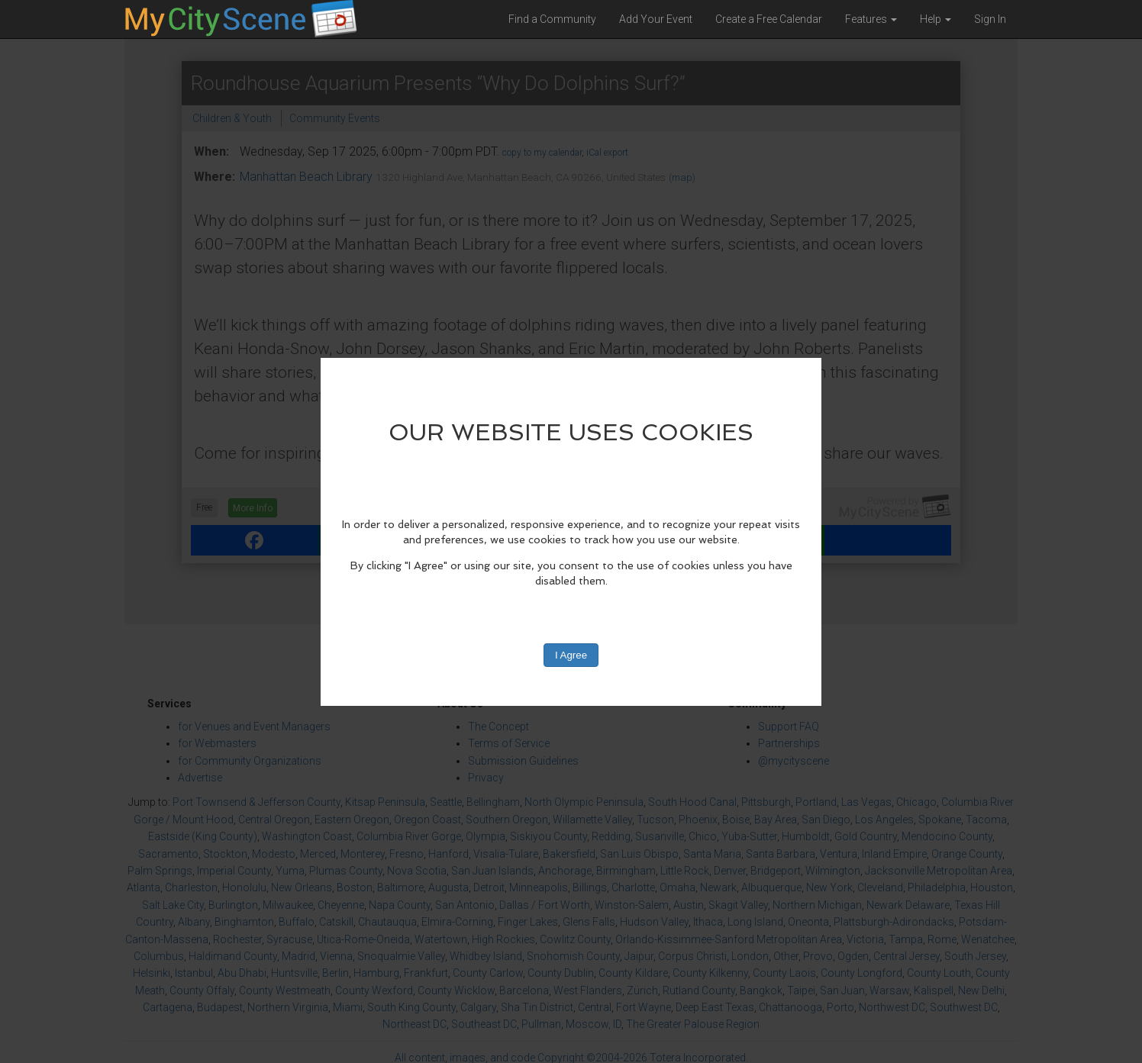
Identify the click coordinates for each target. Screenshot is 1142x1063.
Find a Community (552, 19)
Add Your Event (655, 19)
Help (935, 19)
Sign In (990, 19)
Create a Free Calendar (768, 19)
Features (871, 19)
